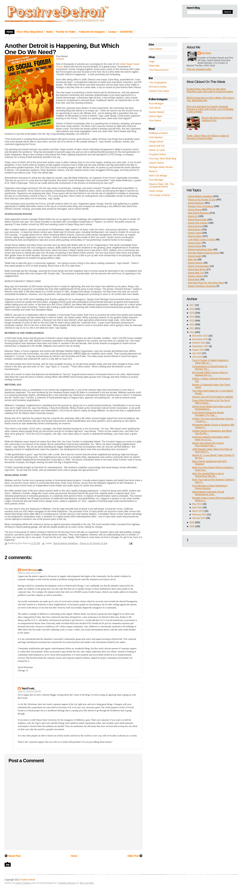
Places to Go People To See (202, 199)
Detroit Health (194, 256)
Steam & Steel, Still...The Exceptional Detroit (161, 185)
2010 (191, 332)
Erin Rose (206, 53)
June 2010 (197, 357)
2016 (191, 309)
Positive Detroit (27, 879)
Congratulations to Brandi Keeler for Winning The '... (209, 367)
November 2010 (200, 339)
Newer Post (14, 855)
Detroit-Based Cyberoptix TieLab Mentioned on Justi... (208, 493)
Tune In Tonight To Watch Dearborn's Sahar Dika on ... (210, 361)
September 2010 (200, 346)
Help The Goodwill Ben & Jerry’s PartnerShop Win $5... (208, 474)
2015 (191, 313)
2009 (191, 522)
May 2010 (197, 504)
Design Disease (23, 883)
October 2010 (199, 343)
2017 (191, 305)
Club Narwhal (155, 137)
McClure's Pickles (158, 87)
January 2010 (199, 518)
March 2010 (198, 511)
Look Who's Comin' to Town (201, 239)
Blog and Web (87, 883)
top (7, 864)
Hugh (152, 61)
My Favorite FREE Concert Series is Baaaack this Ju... (210, 373)
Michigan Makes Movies (161, 167)
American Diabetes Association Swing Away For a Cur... (210, 438)
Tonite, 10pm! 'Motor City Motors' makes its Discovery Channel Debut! (208, 137)
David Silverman (29, 569)
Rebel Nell (154, 65)
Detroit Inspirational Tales (200, 249)
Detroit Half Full (156, 146)
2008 (191, 526)
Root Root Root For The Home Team (206, 282)
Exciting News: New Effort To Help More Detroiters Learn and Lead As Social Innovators (210, 90)
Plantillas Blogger (66, 883)
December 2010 (200, 335)
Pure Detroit (155, 120)
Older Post (133, 855)
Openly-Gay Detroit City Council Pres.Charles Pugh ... (208, 444)
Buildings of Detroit (158, 133)
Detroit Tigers (155, 116)
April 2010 (197, 507)
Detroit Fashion (195, 263)
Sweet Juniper (156, 191)
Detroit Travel (194, 233)
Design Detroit (156, 141)
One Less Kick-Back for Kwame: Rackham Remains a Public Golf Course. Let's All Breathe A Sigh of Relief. (210, 109)
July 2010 (197, 353)
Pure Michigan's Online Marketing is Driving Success (209, 487)
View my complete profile (199, 69)
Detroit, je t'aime (157, 150)
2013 (191, 320)
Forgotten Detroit (157, 154)
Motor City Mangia (158, 175)
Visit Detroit (154, 108)
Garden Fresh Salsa (159, 91)
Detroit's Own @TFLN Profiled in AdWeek (212, 397)
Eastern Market (156, 112)
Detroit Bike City (196, 273)
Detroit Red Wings (197, 269)
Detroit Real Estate (197, 219)
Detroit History (195, 236)
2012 (191, 324)
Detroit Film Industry (198, 223)
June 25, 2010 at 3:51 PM (29, 691)
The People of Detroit (159, 195)
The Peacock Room (159, 70)
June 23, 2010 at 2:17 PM (29, 572)
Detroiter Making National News (203, 253)
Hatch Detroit (155, 49)
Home (74, 855)
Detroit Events (195, 226)
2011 (191, 328)
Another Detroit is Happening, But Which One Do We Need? (62, 48)
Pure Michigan (156, 103)
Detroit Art (193, 216)
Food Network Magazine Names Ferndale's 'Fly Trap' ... (208, 413)
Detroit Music (194, 229)
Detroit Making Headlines (200, 196)
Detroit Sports (194, 246)
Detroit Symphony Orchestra (202, 286)
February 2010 (199, 514)
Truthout (60, 59)
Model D (153, 171)
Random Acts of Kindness (200, 206)
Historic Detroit (156, 163)
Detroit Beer (194, 279)
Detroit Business (196, 203)
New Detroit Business (198, 213)
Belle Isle (192, 259)
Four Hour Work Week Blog (162, 158)
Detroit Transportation (198, 266)
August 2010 (198, 350)
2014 (191, 316)
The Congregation (158, 82)
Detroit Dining (194, 209)
